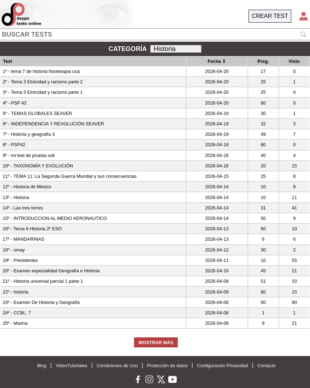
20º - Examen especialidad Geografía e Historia (51, 270)
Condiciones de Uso (117, 365)
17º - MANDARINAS (23, 239)
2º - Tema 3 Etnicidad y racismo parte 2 (43, 81)
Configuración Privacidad (222, 365)
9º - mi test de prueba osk (29, 155)
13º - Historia (16, 197)
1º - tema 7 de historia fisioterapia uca (41, 71)
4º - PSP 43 (14, 103)
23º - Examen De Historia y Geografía (41, 302)
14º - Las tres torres (23, 208)
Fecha (217, 61)
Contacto (266, 365)
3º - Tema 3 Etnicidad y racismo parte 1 (43, 92)
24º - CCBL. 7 (17, 312)
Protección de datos (167, 365)
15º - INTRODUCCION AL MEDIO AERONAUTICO (55, 218)
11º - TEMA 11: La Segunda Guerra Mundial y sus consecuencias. (70, 176)
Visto (294, 61)
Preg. (263, 61)
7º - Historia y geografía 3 (29, 134)
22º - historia (15, 292)
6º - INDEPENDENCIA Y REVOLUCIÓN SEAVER (53, 123)
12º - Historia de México (27, 186)
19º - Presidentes (20, 260)
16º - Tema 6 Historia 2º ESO (32, 228)
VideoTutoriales (71, 365)
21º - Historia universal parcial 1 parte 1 (43, 281)
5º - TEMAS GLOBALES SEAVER (37, 113)
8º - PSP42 (14, 144)
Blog (41, 365)
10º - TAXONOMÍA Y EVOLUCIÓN (38, 165)
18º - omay (14, 250)
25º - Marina (15, 323)
